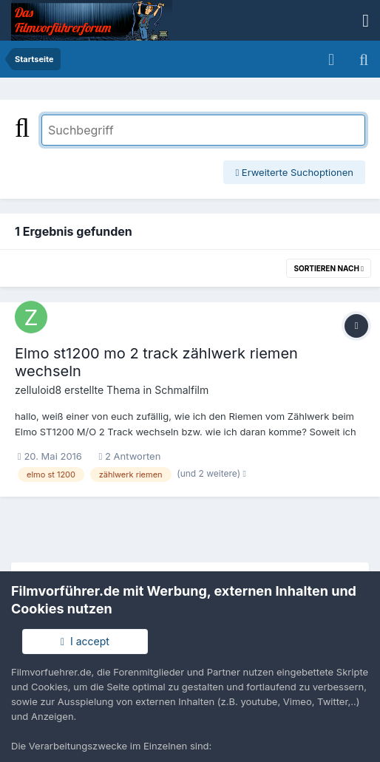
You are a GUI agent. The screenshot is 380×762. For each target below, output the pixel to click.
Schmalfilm (181, 390)
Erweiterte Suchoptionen (294, 172)
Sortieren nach (329, 268)
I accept (85, 641)
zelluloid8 (38, 390)
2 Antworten (130, 456)
